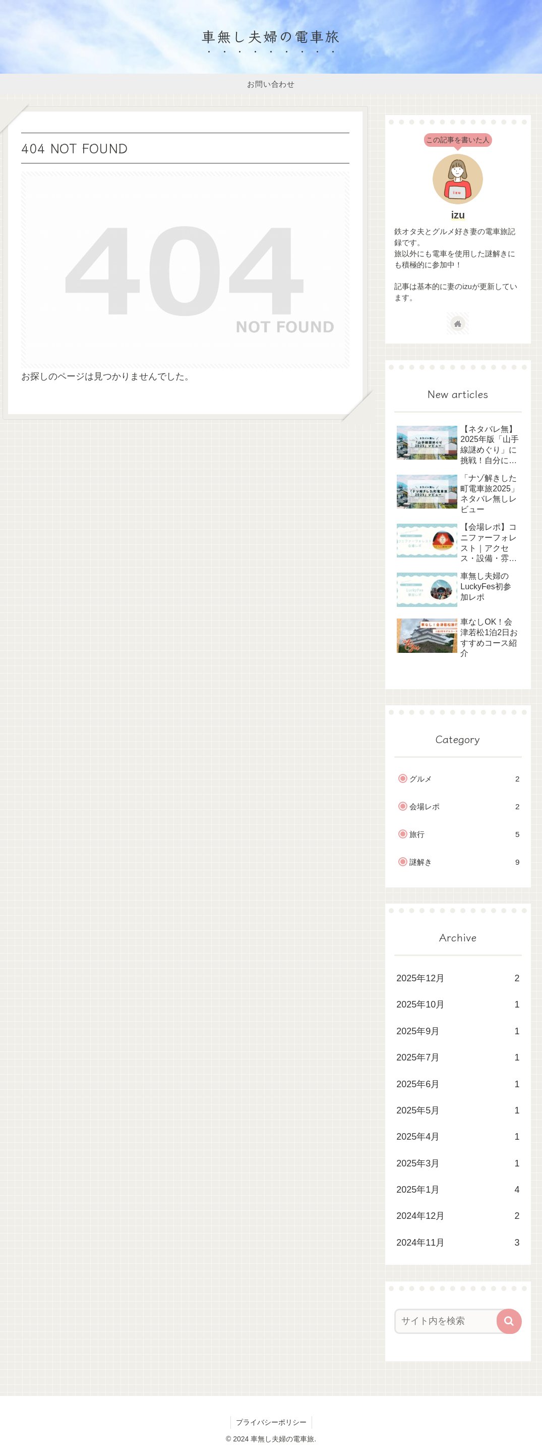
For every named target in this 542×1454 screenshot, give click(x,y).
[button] (509, 1321)
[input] (452, 1321)
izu (458, 214)
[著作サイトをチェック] (457, 323)
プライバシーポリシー (271, 1422)
